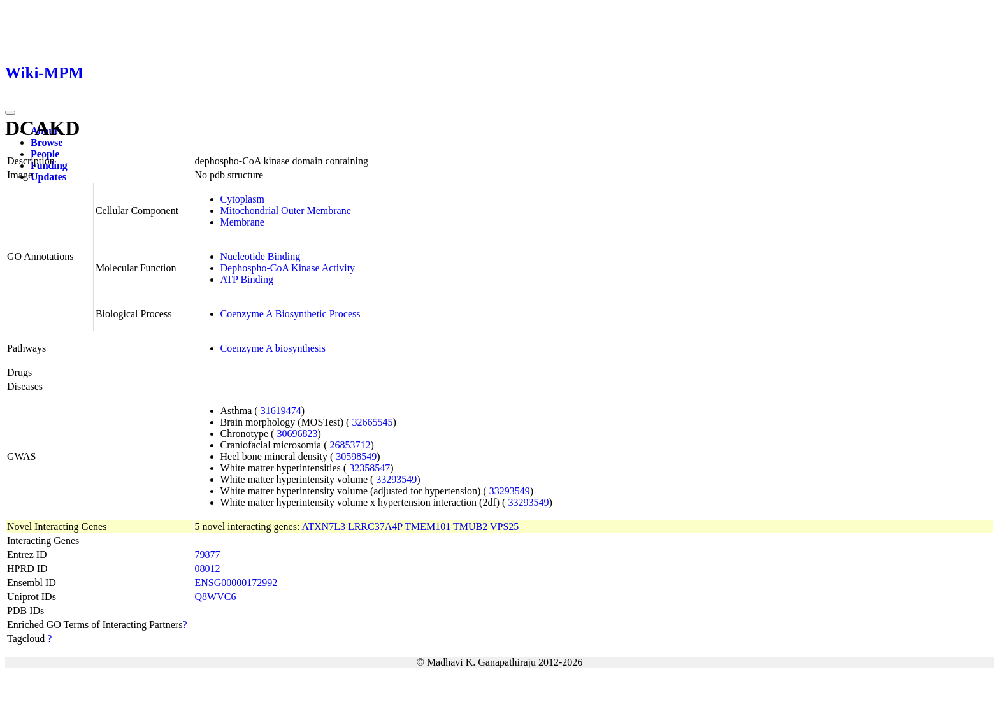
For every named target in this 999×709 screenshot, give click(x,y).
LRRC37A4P (375, 526)
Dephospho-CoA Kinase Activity (288, 267)
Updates (48, 176)
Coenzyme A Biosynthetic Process (290, 313)
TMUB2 (470, 526)
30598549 (356, 456)
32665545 (372, 422)
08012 (207, 568)
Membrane (242, 222)
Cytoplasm (242, 199)
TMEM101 (427, 526)
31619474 (281, 410)
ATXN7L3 (323, 526)
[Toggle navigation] (10, 113)
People (45, 153)
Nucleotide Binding (260, 256)
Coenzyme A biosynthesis (273, 348)
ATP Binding (246, 279)
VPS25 (504, 526)
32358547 (369, 467)
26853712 (349, 445)
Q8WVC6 (215, 596)
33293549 (396, 479)
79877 (207, 554)
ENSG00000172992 (236, 582)
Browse (46, 142)
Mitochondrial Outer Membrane (285, 210)
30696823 (297, 433)
